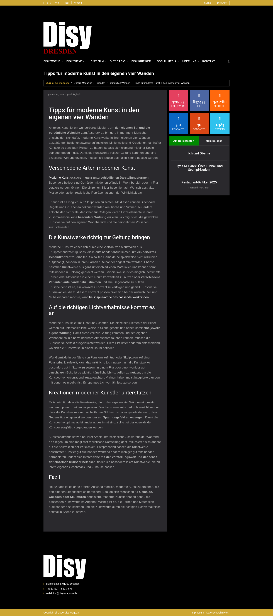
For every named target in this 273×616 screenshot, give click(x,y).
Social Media (166, 61)
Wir (57, 2)
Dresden (100, 82)
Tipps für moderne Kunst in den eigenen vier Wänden (162, 82)
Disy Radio (117, 61)
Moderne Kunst (59, 177)
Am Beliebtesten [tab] (183, 140)
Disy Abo (222, 2)
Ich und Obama (199, 153)
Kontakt (78, 2)
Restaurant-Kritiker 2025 (199, 182)
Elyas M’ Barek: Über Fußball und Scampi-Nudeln (199, 167)
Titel (66, 2)
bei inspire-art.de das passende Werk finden (119, 297)
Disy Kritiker (141, 61)
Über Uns (189, 61)
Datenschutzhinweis (217, 612)
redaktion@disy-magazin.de (61, 593)
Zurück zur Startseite (57, 82)
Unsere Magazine (83, 82)
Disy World (51, 61)
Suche (207, 2)
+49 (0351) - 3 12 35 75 (59, 588)
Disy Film (97, 61)
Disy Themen (75, 61)
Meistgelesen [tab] (214, 140)
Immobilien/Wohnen (120, 82)
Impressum (197, 612)
